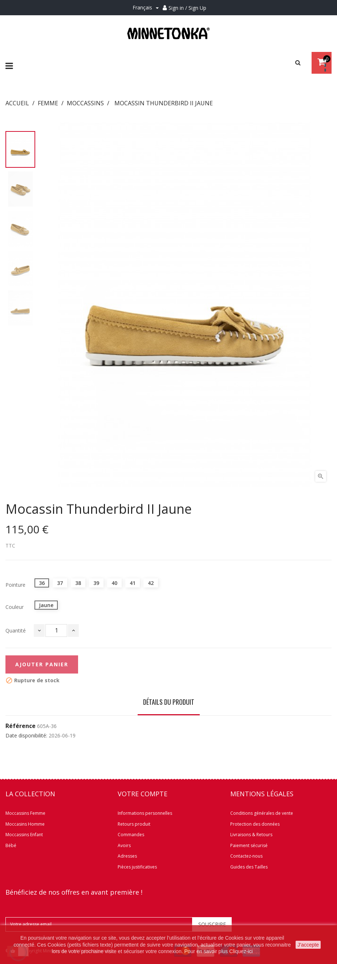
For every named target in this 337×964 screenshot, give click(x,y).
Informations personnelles (145, 813)
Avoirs (124, 845)
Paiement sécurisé (249, 845)
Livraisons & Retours (251, 834)
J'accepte (308, 945)
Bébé (10, 845)
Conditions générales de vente (261, 813)
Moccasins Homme (25, 824)
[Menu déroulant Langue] (147, 7)
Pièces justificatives (137, 867)
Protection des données (255, 824)
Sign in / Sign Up (187, 7)
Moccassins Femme (25, 813)
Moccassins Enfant (24, 834)
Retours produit (134, 824)
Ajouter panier (41, 664)
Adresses (127, 856)
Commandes (131, 834)
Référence (20, 726)
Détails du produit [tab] (168, 702)
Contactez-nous (246, 856)
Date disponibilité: (26, 735)
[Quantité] (56, 630)
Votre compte (142, 793)
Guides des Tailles (249, 867)
